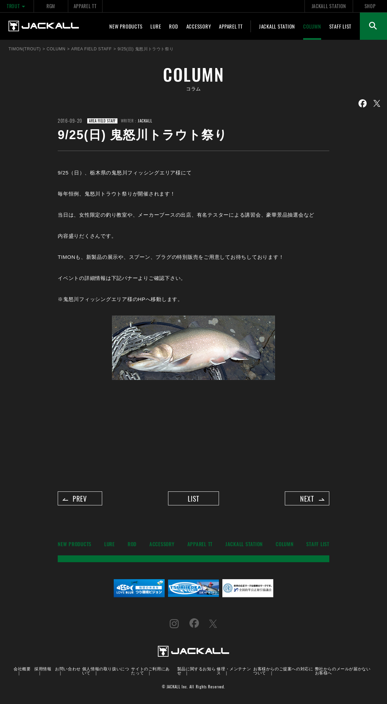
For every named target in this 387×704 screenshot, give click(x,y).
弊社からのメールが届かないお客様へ (343, 672)
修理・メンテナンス (234, 672)
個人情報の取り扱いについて (105, 672)
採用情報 (42, 670)
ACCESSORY (198, 26)
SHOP (370, 6)
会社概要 (22, 670)
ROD (173, 26)
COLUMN (312, 26)
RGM (51, 6)
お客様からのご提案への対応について (283, 672)
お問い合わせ (68, 670)
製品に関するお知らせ (196, 672)
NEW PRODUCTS (125, 26)
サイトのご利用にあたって (150, 672)
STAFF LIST (340, 26)
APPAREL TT (85, 6)
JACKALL (145, 120)
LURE (155, 26)
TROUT (17, 6)
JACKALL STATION (329, 6)
